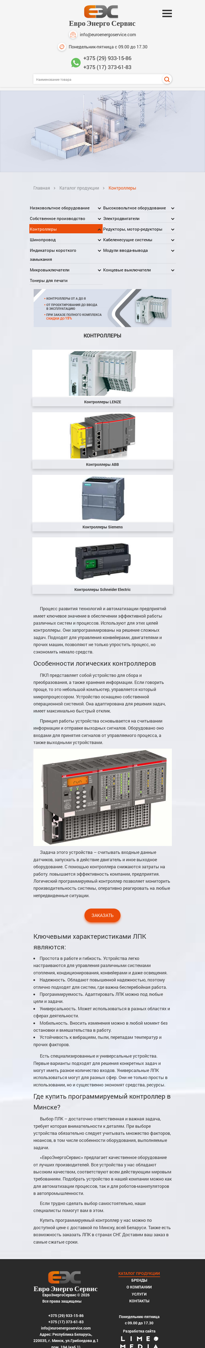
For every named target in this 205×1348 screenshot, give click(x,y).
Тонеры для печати (49, 280)
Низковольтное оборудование (60, 207)
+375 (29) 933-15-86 (107, 57)
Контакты (139, 1300)
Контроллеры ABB (102, 464)
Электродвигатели (121, 218)
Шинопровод (43, 239)
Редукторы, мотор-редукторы (132, 229)
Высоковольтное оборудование (134, 207)
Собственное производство (57, 218)
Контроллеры (43, 229)
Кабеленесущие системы (127, 239)
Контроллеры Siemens (103, 526)
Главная (41, 188)
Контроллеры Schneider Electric (102, 589)
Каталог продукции (79, 188)
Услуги (139, 1294)
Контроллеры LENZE (102, 401)
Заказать (102, 915)
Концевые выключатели (127, 269)
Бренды (139, 1280)
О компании (139, 1287)
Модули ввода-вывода (125, 250)
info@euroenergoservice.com (102, 34)
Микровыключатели (50, 269)
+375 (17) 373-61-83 (107, 66)
